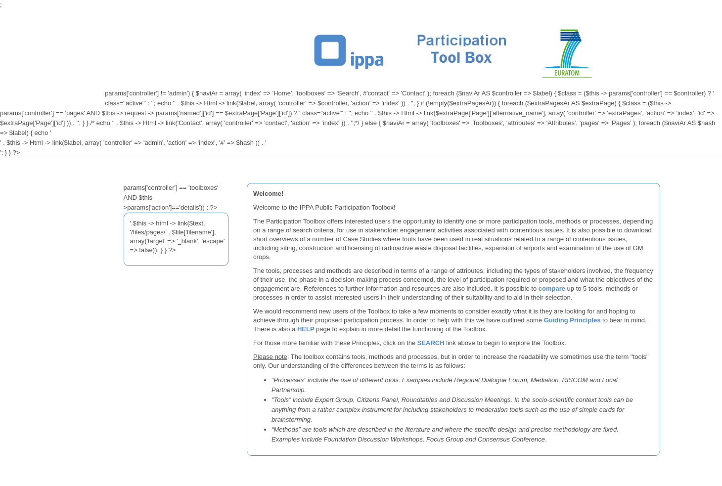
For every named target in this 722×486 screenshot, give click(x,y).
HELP (306, 329)
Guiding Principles (572, 320)
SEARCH (431, 343)
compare (552, 288)
